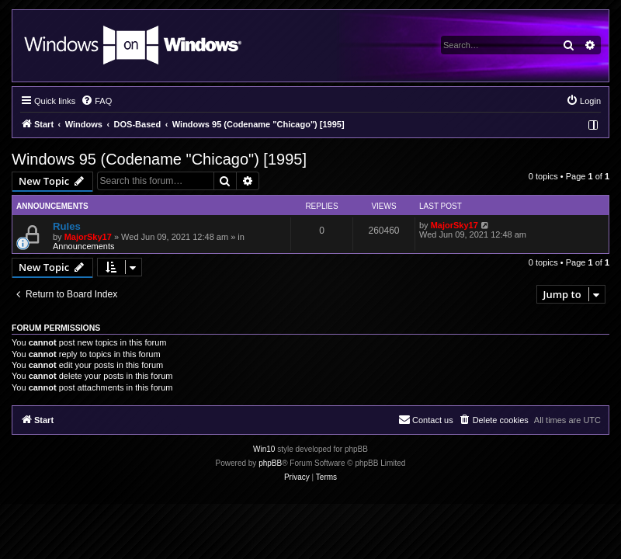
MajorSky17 (88, 236)
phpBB (270, 463)
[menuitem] (96, 101)
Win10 (264, 449)
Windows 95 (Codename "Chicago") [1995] (159, 159)
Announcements (84, 246)
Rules (67, 226)
